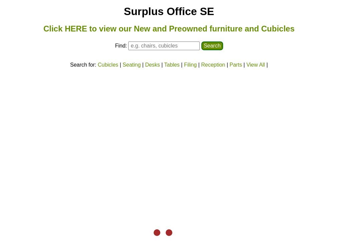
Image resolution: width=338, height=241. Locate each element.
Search (212, 46)
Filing (190, 65)
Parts (235, 65)
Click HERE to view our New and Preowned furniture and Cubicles (169, 28)
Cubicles (108, 65)
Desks (152, 65)
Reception (213, 65)
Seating (132, 65)
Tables (172, 65)
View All (255, 65)
